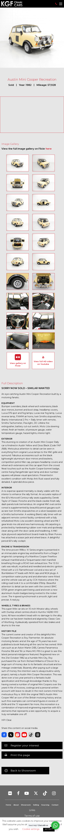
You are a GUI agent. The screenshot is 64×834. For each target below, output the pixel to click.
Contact (55, 805)
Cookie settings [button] (30, 829)
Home (8, 805)
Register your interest (25, 745)
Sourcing (45, 805)
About (16, 805)
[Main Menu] (60, 4)
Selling (36, 805)
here (49, 148)
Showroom (26, 805)
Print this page (20, 755)
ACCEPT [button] (49, 829)
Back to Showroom (23, 770)
